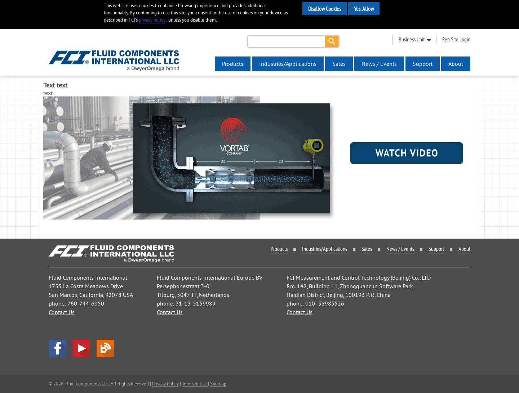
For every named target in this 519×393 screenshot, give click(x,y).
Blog (105, 348)
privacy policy (152, 20)
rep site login (456, 39)
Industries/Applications (287, 63)
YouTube (81, 348)
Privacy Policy (165, 384)
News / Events (379, 63)
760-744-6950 (85, 303)
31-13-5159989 (196, 303)
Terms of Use (195, 384)
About (455, 63)
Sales (339, 63)
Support (422, 63)
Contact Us (62, 312)
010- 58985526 (324, 303)
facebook (58, 348)
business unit (412, 39)
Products (232, 63)
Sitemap (218, 384)
